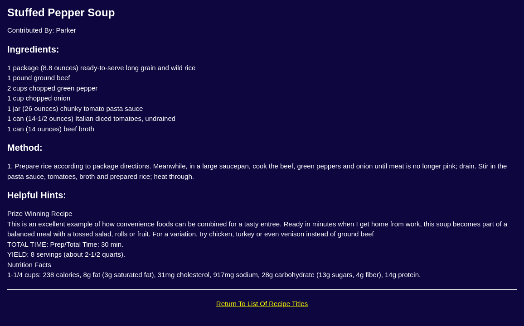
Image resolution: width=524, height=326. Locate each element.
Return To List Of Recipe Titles (262, 303)
